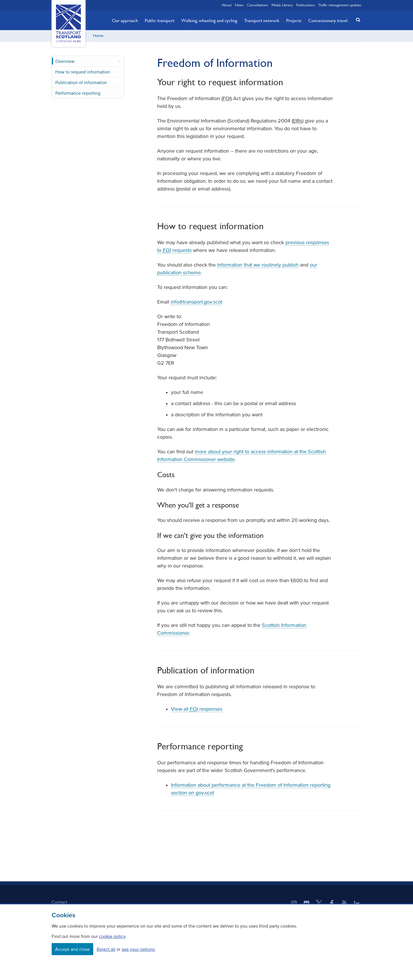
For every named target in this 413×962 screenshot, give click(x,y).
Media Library (282, 5)
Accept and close (72, 949)
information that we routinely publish (258, 265)
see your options (138, 949)
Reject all (106, 949)
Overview (65, 61)
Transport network (261, 20)
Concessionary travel (328, 20)
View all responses (196, 709)
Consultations (257, 5)
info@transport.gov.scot (196, 302)
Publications (305, 5)
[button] (356, 20)
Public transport (159, 20)
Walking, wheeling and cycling (209, 20)
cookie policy (112, 936)
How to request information (82, 71)
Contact (59, 902)
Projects (293, 20)
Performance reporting (77, 93)
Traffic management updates (339, 5)
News (239, 5)
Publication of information (81, 82)
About (226, 5)
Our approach (125, 20)
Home (98, 36)
